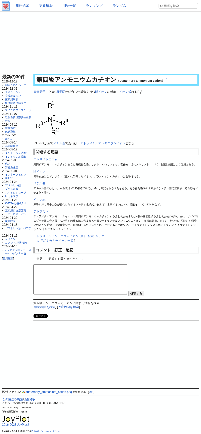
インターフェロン (15, 174)
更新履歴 (46, 6)
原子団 (60, 91)
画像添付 (30, 399)
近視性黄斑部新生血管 (18, 117)
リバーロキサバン (15, 214)
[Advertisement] (100, 41)
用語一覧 (69, 6)
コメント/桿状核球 (16, 242)
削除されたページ (15, 84)
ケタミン (10, 239)
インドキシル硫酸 (15, 156)
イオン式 (125, 91)
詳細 (91, 392)
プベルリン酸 (13, 185)
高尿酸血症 (11, 145)
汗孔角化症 (11, 167)
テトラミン (40, 211)
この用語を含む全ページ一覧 (53, 240)
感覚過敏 (10, 131)
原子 (42, 91)
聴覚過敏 (10, 128)
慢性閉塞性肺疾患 (15, 102)
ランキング (94, 6)
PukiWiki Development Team (45, 431)
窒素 (36, 91)
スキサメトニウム (45, 159)
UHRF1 (9, 178)
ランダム (119, 6)
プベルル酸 (11, 188)
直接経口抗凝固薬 (15, 210)
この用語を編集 (12, 399)
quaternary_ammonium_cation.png (47, 392)
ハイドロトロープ (15, 192)
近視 (7, 120)
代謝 (7, 163)
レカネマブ (11, 196)
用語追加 (22, 6)
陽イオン (101, 91)
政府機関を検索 (68, 307)
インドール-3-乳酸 (16, 152)
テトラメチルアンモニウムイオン (102, 143)
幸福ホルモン (13, 95)
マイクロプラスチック (18, 110)
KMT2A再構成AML (16, 203)
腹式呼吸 (10, 221)
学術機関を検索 (44, 307)
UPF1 (8, 138)
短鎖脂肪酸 (11, 99)
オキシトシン (13, 92)
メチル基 (59, 143)
